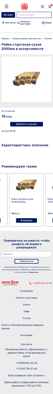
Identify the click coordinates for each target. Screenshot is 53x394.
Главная (5, 38)
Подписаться (26, 261)
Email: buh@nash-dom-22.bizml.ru (26, 375)
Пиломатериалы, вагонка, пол (27, 38)
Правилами (33, 272)
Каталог (8, 14)
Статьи (26, 318)
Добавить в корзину (26, 124)
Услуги (26, 304)
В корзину (26, 220)
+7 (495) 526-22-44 (42, 283)
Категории (26, 335)
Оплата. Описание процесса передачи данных (22, 327)
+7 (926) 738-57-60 (26, 368)
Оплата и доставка (26, 297)
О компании (26, 291)
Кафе (26, 311)
